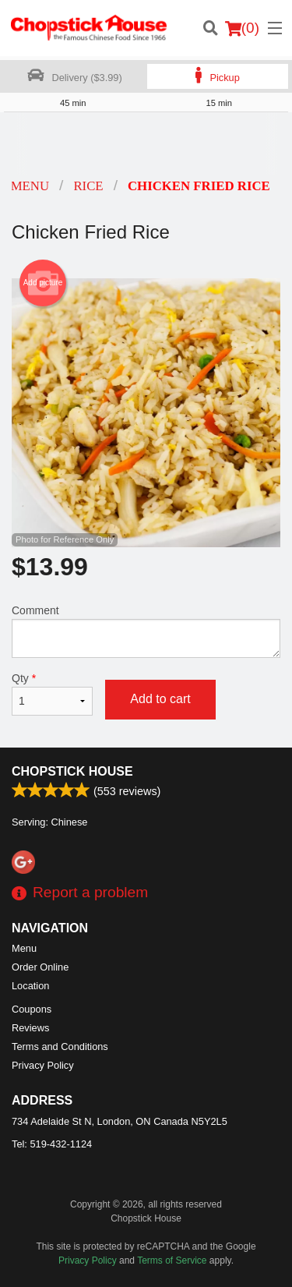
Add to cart (160, 698)
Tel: (52, 1144)
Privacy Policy (43, 1065)
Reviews (30, 1028)
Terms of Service (171, 1260)
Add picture (43, 283)
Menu (24, 948)
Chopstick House (72, 771)
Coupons (31, 1009)
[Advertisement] (146, 143)
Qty (52, 694)
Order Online (40, 967)
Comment (146, 631)
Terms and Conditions (60, 1046)
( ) (242, 28)
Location (30, 986)
